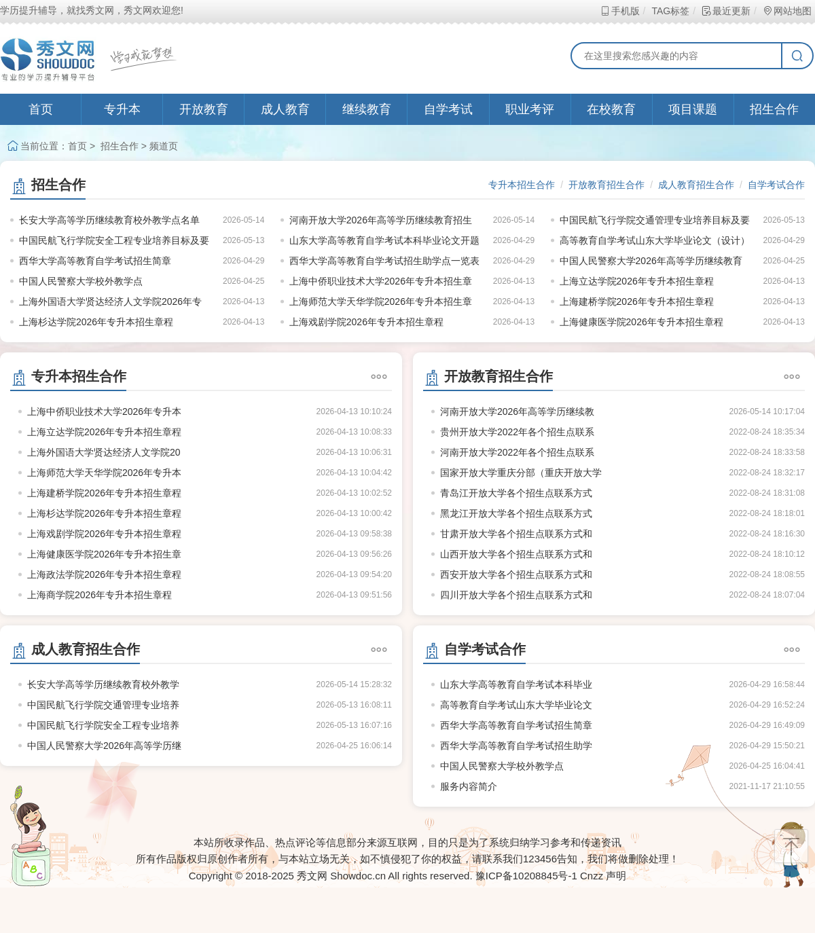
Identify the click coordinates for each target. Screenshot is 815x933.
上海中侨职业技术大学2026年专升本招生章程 (380, 283)
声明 (616, 875)
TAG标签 (670, 10)
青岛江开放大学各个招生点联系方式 (516, 493)
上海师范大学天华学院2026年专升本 (104, 472)
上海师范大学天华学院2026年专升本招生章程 (380, 304)
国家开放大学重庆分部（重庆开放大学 (521, 472)
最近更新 (725, 10)
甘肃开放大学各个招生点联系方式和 (516, 533)
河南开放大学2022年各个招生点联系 (517, 452)
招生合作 (774, 109)
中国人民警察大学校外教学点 (81, 281)
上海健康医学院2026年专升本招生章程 (641, 321)
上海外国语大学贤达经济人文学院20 (104, 452)
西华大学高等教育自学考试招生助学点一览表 (384, 260)
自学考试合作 (776, 184)
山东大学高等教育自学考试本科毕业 (516, 684)
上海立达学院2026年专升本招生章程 (637, 281)
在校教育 (611, 109)
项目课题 (692, 109)
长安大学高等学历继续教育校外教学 (103, 684)
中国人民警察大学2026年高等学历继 (104, 745)
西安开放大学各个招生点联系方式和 (516, 574)
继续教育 (366, 109)
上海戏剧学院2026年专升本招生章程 (366, 321)
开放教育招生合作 (606, 184)
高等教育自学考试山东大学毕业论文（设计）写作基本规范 (655, 243)
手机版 (620, 10)
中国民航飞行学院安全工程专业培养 (103, 725)
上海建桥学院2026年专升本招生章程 (637, 301)
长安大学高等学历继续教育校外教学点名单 (109, 220)
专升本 (122, 109)
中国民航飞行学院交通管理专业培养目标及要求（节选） (655, 222)
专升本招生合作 (521, 184)
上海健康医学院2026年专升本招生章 (104, 554)
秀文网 (312, 875)
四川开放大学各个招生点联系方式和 (516, 594)
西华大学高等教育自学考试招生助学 (516, 745)
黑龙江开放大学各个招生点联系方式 (516, 513)
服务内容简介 (468, 786)
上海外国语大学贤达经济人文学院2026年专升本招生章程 (110, 304)
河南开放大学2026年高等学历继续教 (517, 411)
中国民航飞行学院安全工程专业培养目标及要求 (114, 243)
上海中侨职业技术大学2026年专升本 (104, 411)
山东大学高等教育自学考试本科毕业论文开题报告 (384, 243)
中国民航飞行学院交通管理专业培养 (103, 704)
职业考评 (529, 109)
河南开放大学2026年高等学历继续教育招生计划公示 (380, 222)
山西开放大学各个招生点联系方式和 (516, 554)
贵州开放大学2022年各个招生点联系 (517, 431)
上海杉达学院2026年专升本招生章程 (96, 321)
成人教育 (285, 109)
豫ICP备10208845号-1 (526, 875)
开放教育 (203, 109)
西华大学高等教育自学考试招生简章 (95, 260)
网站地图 (787, 10)
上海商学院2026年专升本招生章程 (99, 594)
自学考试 (448, 109)
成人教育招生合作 (696, 184)
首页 (41, 109)
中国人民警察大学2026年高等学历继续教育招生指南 (651, 263)
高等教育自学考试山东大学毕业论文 (516, 704)
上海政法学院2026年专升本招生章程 (104, 574)
